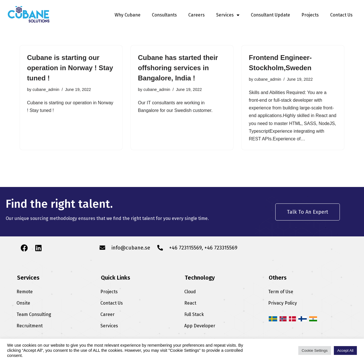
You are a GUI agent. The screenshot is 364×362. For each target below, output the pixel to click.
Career (107, 314)
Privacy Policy (282, 303)
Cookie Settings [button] (315, 350)
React (190, 303)
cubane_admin (45, 89)
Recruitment (29, 325)
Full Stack (194, 314)
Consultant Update (270, 15)
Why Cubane (127, 15)
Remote (24, 291)
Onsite (23, 303)
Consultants (164, 15)
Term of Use (280, 291)
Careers (196, 15)
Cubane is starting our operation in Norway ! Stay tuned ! (70, 68)
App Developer (199, 325)
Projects (310, 15)
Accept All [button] (345, 350)
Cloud (190, 291)
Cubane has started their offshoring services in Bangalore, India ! (178, 68)
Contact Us (341, 15)
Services (227, 15)
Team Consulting (33, 314)
